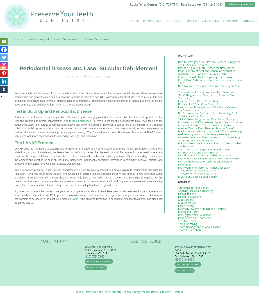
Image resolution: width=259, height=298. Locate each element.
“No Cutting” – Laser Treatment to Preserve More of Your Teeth (208, 96)
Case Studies (210, 21)
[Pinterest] (4, 73)
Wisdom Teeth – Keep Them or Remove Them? (206, 128)
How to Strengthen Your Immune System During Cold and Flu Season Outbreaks (209, 63)
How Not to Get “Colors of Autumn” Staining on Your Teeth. (209, 87)
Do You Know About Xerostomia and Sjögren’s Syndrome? (205, 163)
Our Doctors (173, 21)
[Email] (4, 41)
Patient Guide (152, 21)
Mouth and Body (188, 212)
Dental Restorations (189, 196)
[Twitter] (4, 57)
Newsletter (230, 21)
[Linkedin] (4, 81)
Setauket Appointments (188, 264)
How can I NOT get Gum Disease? (198, 104)
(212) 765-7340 (169, 4)
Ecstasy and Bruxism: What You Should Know (204, 125)
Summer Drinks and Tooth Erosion (198, 152)
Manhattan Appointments (98, 261)
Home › (18, 39)
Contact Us (249, 21)
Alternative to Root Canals (193, 187)
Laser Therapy (36, 39)
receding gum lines (80, 121)
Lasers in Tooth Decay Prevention (198, 101)
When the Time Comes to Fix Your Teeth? (202, 74)
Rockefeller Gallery (95, 267)
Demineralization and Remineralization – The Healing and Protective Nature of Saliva (209, 139)
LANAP (76, 199)
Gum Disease (186, 199)
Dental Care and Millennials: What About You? (204, 155)
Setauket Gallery (184, 270)
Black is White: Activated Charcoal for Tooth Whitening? (210, 131)
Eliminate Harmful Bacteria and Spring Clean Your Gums (210, 122)
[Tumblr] (4, 89)
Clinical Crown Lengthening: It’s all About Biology (206, 119)
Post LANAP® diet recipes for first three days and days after (210, 81)
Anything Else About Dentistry (195, 190)
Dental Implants (187, 193)
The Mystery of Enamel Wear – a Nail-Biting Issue (207, 92)
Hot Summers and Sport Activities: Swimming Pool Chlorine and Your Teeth (207, 114)
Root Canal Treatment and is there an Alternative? (207, 71)
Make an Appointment (240, 4)
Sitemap (178, 292)
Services (192, 21)
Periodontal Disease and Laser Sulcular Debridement (209, 158)
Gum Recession (187, 203)
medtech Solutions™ (156, 292)
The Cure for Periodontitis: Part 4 (197, 170)
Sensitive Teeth (187, 221)
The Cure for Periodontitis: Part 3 (197, 173)
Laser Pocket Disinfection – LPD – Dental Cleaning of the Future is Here (209, 109)
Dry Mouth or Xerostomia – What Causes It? (204, 167)
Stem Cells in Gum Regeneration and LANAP (204, 149)
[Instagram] (4, 65)
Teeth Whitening (187, 224)
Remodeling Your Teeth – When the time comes (206, 68)
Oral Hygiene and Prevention (194, 215)
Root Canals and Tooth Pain (194, 218)
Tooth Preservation (189, 230)
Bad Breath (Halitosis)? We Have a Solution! (203, 134)
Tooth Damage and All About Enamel (200, 227)
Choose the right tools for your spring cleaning (205, 77)
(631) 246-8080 (213, 4)
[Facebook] (4, 49)
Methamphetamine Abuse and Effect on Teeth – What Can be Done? (209, 145)
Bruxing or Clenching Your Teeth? (197, 176)
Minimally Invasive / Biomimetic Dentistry (202, 208)
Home (135, 21)
